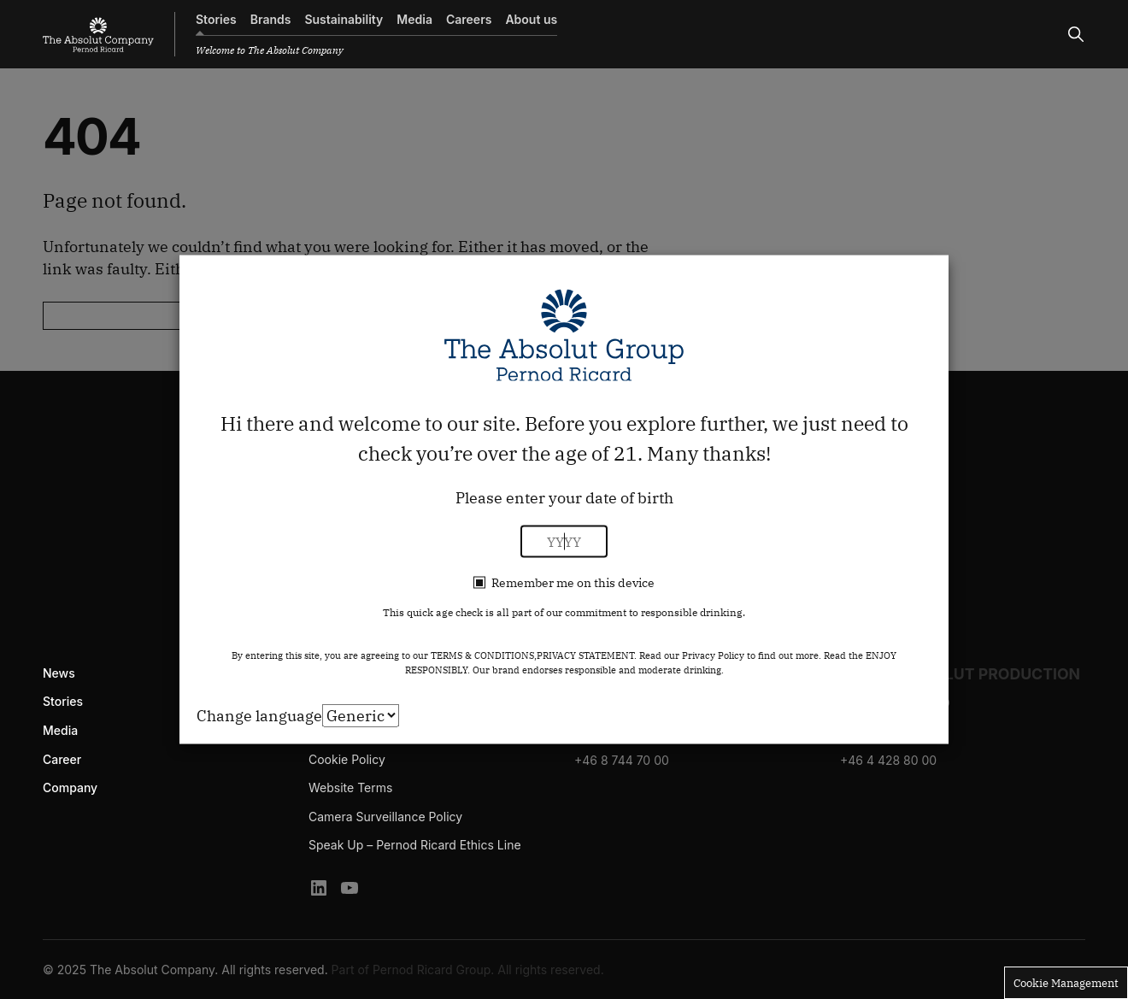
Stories (216, 19)
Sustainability (343, 19)
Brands (270, 19)
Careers (468, 19)
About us (531, 19)
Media (414, 19)
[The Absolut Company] (98, 34)
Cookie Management (1066, 982)
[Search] (1076, 34)
